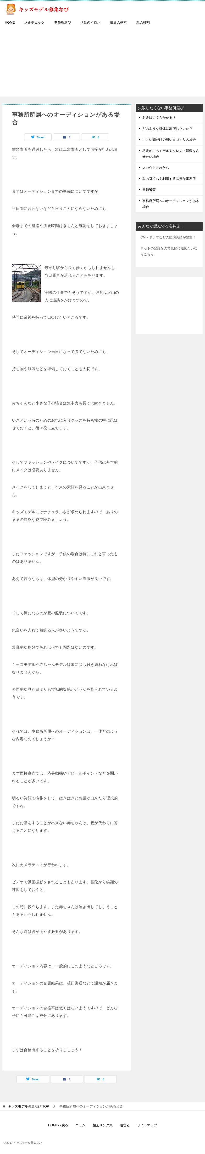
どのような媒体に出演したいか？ (167, 128)
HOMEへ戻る (58, 1125)
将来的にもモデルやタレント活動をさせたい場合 (170, 154)
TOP (28, 1106)
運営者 (125, 1125)
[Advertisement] (102, 63)
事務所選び (62, 22)
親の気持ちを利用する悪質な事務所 (169, 179)
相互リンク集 (103, 1125)
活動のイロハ (90, 22)
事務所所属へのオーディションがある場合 (170, 204)
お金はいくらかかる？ (159, 117)
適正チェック (34, 22)
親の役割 (143, 22)
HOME (10, 22)
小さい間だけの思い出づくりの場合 (169, 139)
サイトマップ (147, 1125)
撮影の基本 (118, 22)
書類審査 (149, 189)
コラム (80, 1125)
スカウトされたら (155, 168)
